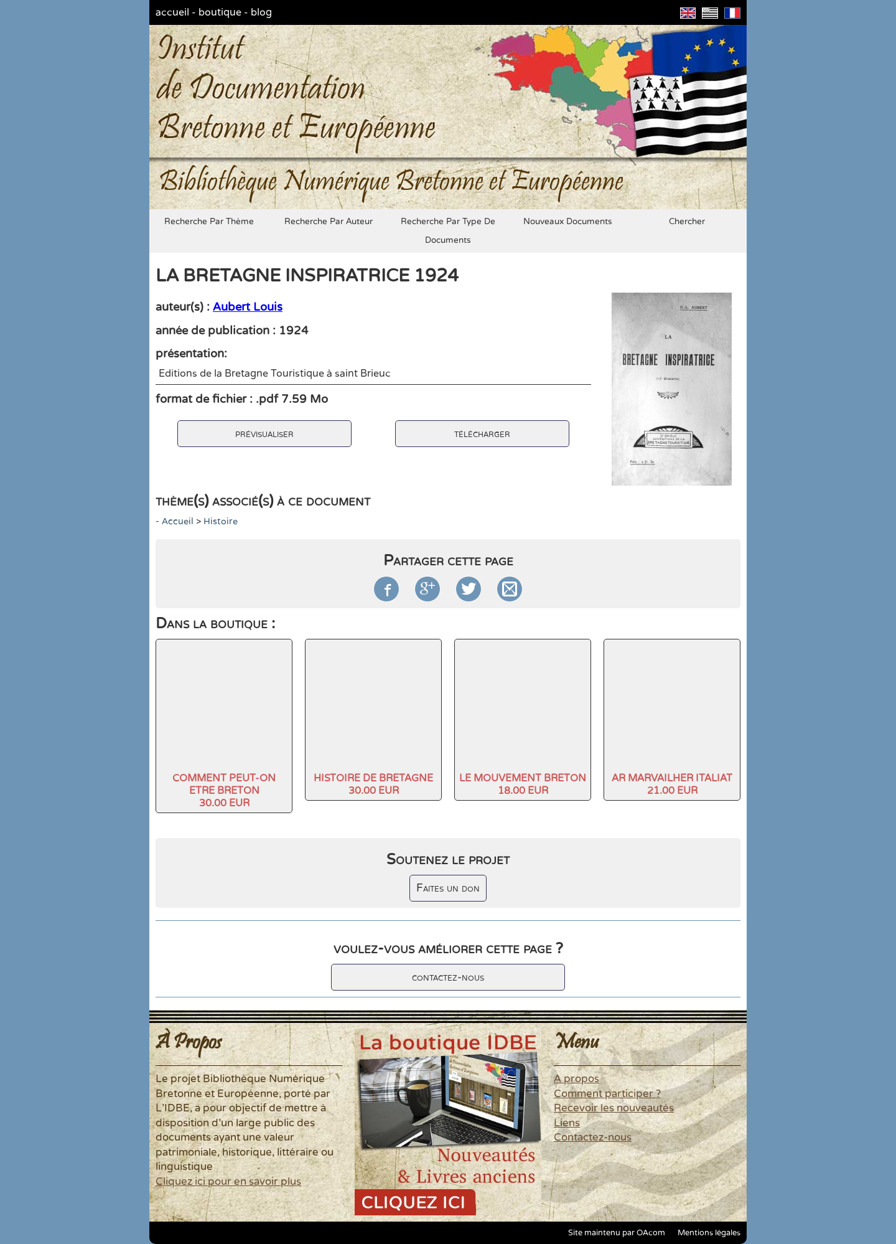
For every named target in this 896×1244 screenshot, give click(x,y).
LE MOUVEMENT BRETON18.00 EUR (522, 784)
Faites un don (448, 888)
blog (261, 12)
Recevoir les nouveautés (614, 1108)
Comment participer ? (607, 1094)
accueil (172, 12)
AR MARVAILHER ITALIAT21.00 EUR (672, 784)
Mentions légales (709, 1233)
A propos (576, 1079)
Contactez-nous (593, 1137)
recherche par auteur (328, 222)
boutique (219, 12)
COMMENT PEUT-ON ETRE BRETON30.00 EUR (224, 790)
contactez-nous (448, 977)
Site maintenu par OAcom (616, 1233)
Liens (567, 1123)
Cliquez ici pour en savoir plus (228, 1182)
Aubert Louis (247, 307)
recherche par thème (209, 222)
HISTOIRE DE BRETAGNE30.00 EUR (373, 784)
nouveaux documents (567, 222)
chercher (687, 222)
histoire (220, 521)
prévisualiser (264, 433)
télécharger (482, 433)
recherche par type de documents (448, 231)
